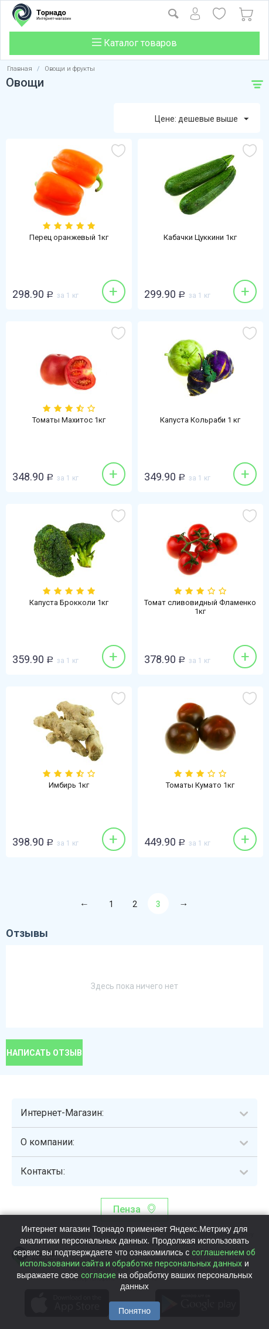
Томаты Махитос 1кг (68, 419)
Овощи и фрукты (70, 69)
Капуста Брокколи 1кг (68, 602)
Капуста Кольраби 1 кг (200, 419)
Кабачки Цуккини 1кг (200, 237)
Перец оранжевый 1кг (68, 237)
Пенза (127, 1209)
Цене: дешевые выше (201, 119)
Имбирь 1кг (69, 785)
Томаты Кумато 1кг (200, 785)
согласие (98, 1275)
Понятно (134, 1311)
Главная (19, 69)
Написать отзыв (44, 1052)
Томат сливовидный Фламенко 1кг (200, 607)
